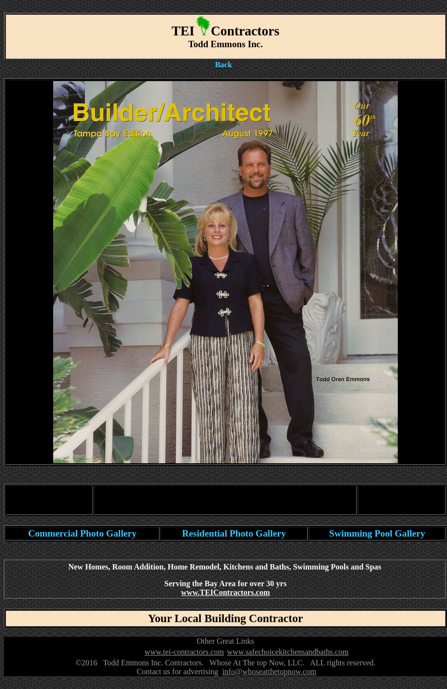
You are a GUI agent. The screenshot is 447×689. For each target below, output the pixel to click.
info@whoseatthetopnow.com (269, 671)
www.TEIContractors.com (225, 592)
